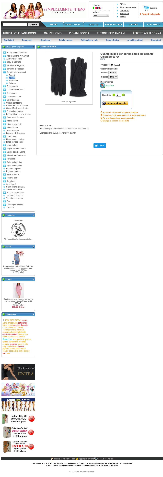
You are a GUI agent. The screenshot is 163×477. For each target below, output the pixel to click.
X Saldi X (10, 208)
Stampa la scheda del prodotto (116, 121)
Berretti (12, 75)
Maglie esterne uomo (16, 152)
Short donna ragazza (15, 187)
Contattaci (124, 10)
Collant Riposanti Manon (17, 105)
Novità (8, 247)
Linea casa (11, 136)
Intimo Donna (12, 121)
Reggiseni (11, 181)
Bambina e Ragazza (15, 65)
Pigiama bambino (14, 166)
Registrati (124, 13)
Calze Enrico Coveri (15, 90)
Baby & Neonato (14, 62)
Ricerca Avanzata (128, 7)
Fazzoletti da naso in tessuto (18, 114)
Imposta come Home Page (64, 459)
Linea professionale (14, 142)
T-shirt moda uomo (14, 198)
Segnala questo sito (105, 459)
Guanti (12, 78)
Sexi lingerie (11, 184)
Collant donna (13, 100)
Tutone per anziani (15, 205)
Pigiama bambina (14, 162)
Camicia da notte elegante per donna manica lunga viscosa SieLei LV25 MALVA (18, 301)
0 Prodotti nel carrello (150, 14)
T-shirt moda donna (14, 195)
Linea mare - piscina (15, 139)
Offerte (123, 4)
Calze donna (12, 86)
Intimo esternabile (14, 124)
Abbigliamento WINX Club (18, 56)
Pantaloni (11, 159)
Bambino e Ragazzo (15, 69)
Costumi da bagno (15, 111)
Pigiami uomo (13, 178)
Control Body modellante (17, 108)
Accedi (123, 17)
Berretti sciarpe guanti (16, 72)
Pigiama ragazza (13, 169)
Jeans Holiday (12, 130)
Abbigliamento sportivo (16, 52)
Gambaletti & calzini (15, 117)
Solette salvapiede (14, 189)
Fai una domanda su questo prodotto (119, 118)
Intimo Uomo (12, 128)
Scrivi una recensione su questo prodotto (120, 112)
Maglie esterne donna (16, 148)
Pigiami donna (13, 174)
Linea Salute (12, 145)
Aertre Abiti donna (14, 59)
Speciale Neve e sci (15, 192)
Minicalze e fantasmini (16, 155)
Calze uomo (12, 93)
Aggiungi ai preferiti (86, 459)
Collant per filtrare (14, 103)
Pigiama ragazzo (13, 171)
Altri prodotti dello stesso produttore (18, 239)
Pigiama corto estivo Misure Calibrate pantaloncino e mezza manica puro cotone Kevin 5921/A (18, 268)
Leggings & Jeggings (15, 133)
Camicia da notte (14, 96)
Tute (9, 201)
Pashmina (13, 80)
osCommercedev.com (85, 472)
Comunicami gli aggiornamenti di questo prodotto (124, 115)
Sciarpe (12, 83)
